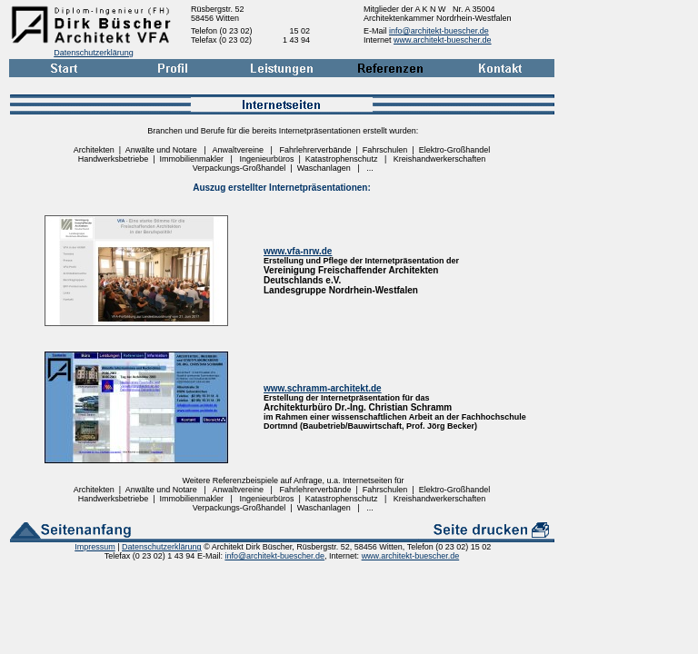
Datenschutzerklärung (94, 52)
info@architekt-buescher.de (439, 30)
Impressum (95, 546)
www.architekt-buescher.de (443, 40)
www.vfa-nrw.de (298, 251)
